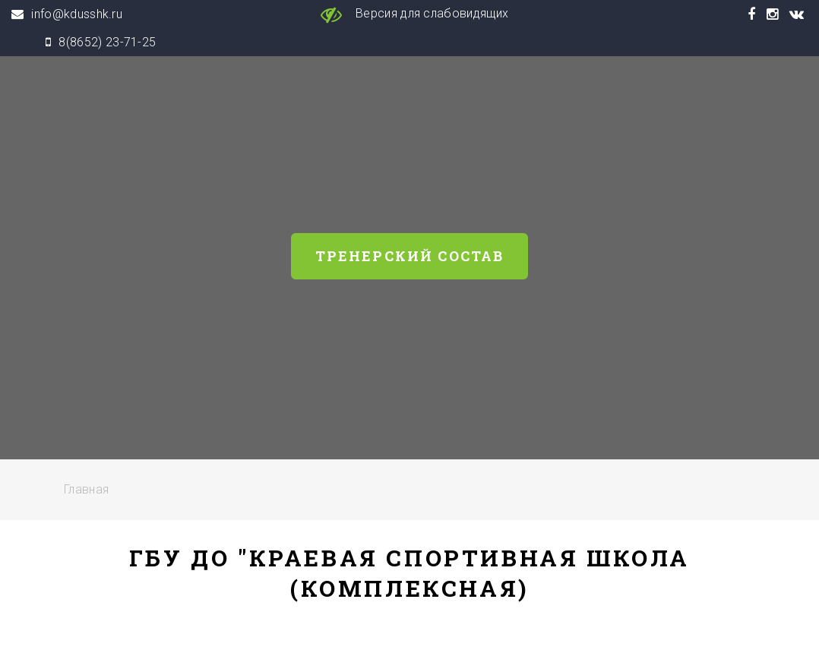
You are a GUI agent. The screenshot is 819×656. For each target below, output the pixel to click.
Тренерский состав (409, 256)
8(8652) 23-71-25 (107, 42)
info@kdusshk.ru (76, 14)
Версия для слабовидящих (410, 14)
